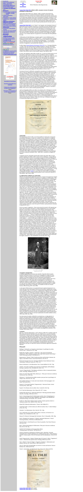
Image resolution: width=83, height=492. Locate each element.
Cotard (31, 170)
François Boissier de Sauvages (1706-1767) (35, 45)
